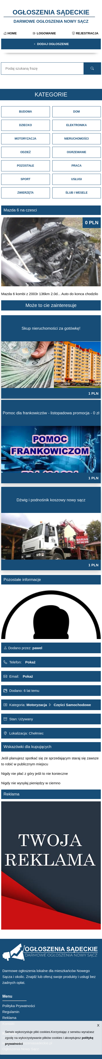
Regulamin (10, 1012)
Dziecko (25, 125)
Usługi (76, 179)
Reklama (9, 1018)
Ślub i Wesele (77, 192)
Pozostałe (25, 165)
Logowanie (44, 33)
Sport (25, 179)
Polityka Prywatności (18, 1006)
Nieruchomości (76, 138)
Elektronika (76, 125)
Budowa (25, 111)
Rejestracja (85, 33)
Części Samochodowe (72, 705)
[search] (92, 68)
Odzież (25, 152)
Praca (76, 165)
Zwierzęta (25, 192)
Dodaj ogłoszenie (51, 44)
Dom (76, 111)
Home (10, 33)
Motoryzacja (25, 138)
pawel (36, 648)
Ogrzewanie (76, 152)
